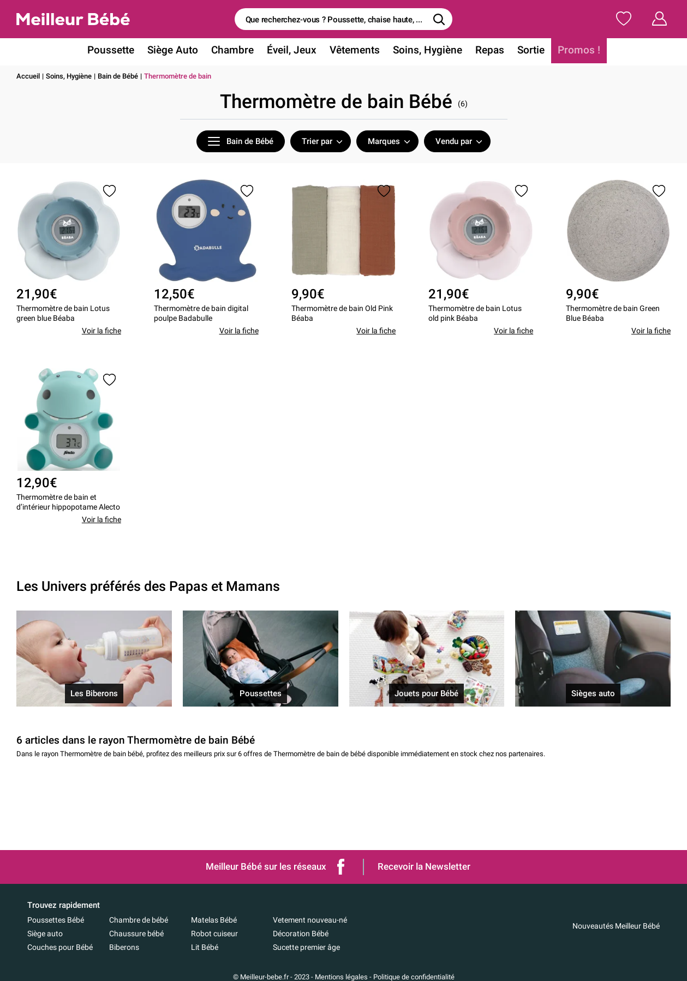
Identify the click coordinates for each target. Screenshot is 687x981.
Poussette (120, 51)
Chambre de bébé (138, 920)
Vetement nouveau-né (310, 920)
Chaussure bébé (136, 933)
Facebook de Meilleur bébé (341, 867)
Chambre (237, 51)
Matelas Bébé (214, 920)
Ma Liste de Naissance (544, 18)
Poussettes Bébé (55, 920)
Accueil (28, 76)
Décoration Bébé (300, 933)
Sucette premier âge (306, 947)
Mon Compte (639, 18)
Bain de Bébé (118, 76)
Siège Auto (180, 51)
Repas (484, 51)
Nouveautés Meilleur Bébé (616, 926)
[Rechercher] (438, 19)
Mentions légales (341, 977)
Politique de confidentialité (414, 977)
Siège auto (45, 933)
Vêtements (354, 51)
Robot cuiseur (214, 933)
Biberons (124, 947)
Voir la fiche (101, 332)
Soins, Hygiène (424, 51)
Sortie (524, 51)
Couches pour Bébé (60, 947)
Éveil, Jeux (293, 51)
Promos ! (569, 51)
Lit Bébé (204, 947)
